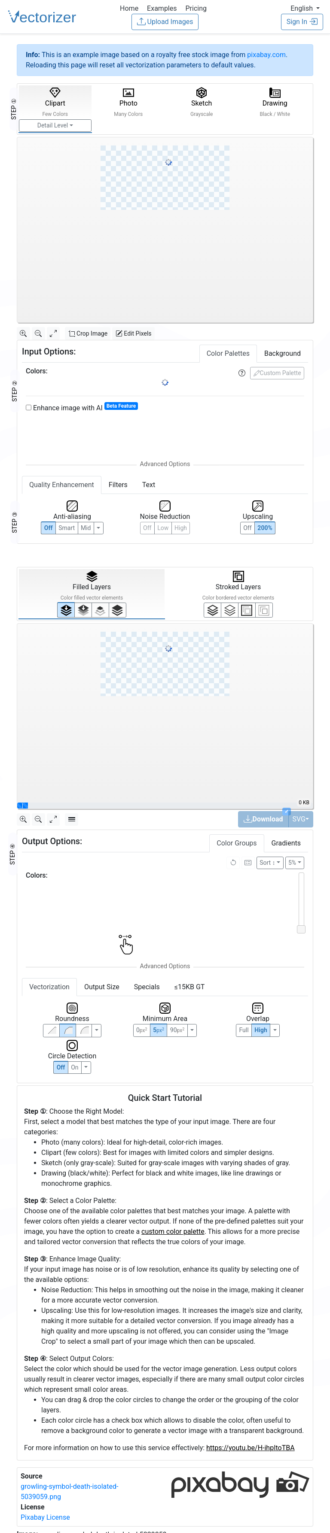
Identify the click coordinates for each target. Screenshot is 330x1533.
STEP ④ (12, 854)
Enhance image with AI (82, 407)
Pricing (196, 8)
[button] (305, 8)
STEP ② (14, 391)
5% (292, 862)
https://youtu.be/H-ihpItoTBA (250, 1448)
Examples (162, 8)
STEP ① (13, 109)
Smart (66, 527)
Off (61, 1067)
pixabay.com (266, 55)
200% (264, 527)
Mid (86, 527)
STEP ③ (14, 522)
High (180, 527)
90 (177, 1030)
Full (243, 1030)
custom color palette (173, 1231)
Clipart (55, 102)
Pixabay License (45, 1517)
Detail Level (52, 125)
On (74, 1067)
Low (162, 527)
